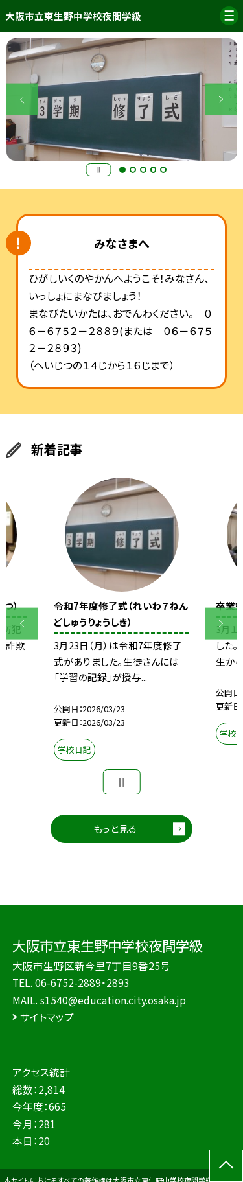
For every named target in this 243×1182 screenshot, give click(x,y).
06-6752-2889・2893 (82, 982)
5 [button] (163, 170)
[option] (121, 99)
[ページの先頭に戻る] (226, 1165)
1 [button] (122, 170)
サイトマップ (47, 1017)
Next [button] (221, 99)
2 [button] (133, 170)
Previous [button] (22, 99)
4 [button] (153, 170)
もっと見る (115, 828)
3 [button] (143, 170)
